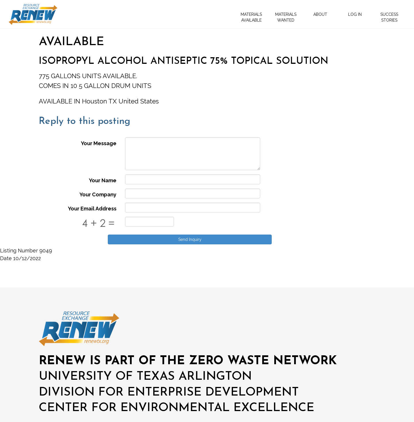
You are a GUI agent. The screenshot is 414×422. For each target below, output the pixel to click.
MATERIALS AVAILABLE (251, 17)
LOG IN (355, 14)
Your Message (98, 143)
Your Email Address (92, 209)
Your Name (102, 180)
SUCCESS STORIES (389, 17)
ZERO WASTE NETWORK (263, 361)
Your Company (97, 194)
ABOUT (320, 14)
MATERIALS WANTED (285, 17)
